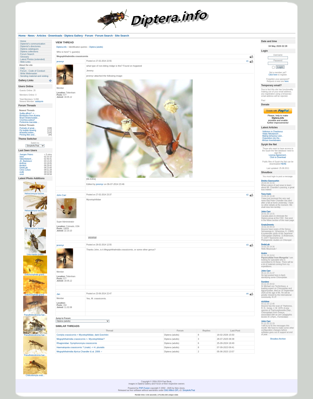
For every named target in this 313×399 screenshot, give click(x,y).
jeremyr (60, 61)
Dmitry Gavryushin (270, 181)
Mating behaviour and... (272, 136)
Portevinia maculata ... (29, 122)
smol (22, 174)
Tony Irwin (266, 194)
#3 (247, 245)
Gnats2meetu (267, 225)
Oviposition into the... (271, 138)
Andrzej (22, 163)
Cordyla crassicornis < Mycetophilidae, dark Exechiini (82, 335)
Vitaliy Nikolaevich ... (271, 134)
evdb (22, 172)
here (286, 81)
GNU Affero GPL (171, 390)
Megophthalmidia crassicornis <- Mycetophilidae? (80, 339)
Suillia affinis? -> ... (28, 113)
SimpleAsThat (188, 390)
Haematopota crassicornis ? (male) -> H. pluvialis (80, 347)
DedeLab (24, 168)
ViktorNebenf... (26, 159)
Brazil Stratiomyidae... (29, 118)
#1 (247, 61)
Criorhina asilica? (27, 120)
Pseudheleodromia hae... (35, 315)
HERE (283, 164)
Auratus (22, 165)
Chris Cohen (25, 170)
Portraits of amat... (28, 128)
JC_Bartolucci (26, 161)
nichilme (265, 301)
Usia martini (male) (35, 254)
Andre (264, 253)
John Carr (61, 195)
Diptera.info (61, 47)
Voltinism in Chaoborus (272, 131)
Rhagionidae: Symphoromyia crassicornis (76, 343)
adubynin (39, 101)
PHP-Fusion (144, 388)
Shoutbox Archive (278, 339)
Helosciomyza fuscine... (35, 194)
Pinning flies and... (28, 135)
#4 (247, 294)
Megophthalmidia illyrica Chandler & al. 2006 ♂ (79, 351)
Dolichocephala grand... (35, 275)
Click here (272, 75)
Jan (58, 294)
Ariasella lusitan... (27, 132)
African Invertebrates (271, 140)
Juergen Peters (26, 154)
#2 (247, 195)
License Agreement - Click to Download (278, 156)
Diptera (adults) (96, 47)
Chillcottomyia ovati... (35, 375)
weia (22, 157)
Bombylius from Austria (30, 116)
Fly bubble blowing (28, 130)
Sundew (265, 282)
